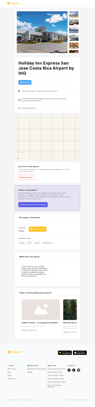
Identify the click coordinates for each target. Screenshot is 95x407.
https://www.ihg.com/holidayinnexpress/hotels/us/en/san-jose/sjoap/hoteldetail (44, 100)
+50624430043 (28, 108)
